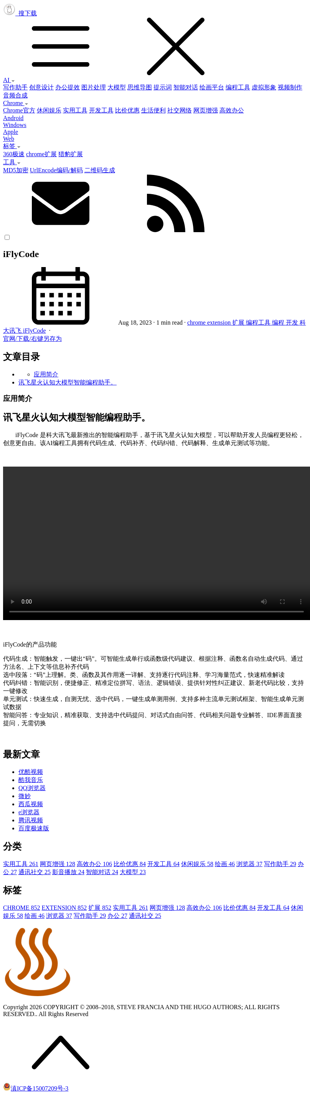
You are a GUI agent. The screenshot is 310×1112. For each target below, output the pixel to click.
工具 (12, 162)
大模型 (116, 87)
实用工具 (75, 110)
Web (8, 138)
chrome (197, 322)
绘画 (225, 864)
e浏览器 (29, 812)
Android (13, 118)
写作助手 (15, 87)
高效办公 (231, 110)
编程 (279, 322)
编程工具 (238, 87)
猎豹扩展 (70, 154)
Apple (10, 132)
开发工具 (101, 110)
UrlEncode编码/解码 (56, 170)
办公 (117, 915)
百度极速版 (33, 828)
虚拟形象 (264, 87)
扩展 (239, 322)
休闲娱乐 (49, 110)
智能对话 (185, 87)
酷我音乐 (30, 780)
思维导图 (139, 87)
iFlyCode (34, 330)
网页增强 (205, 110)
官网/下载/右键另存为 (32, 338)
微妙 (24, 796)
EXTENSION (64, 907)
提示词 (162, 87)
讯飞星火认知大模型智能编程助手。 (67, 382)
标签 (12, 146)
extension (219, 322)
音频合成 (15, 95)
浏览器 (249, 864)
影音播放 (68, 872)
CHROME (21, 907)
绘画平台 (212, 87)
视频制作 (290, 87)
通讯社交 (34, 872)
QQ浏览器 (32, 788)
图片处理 (93, 87)
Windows (14, 125)
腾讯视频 (30, 820)
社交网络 (179, 110)
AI (9, 80)
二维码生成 (99, 170)
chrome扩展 (41, 154)
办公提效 (67, 87)
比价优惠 (127, 110)
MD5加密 (15, 170)
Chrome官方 (19, 110)
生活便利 (153, 110)
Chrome (15, 103)
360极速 (14, 154)
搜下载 (155, 43)
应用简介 (46, 374)
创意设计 (41, 87)
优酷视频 (30, 772)
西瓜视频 (30, 804)
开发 (293, 322)
